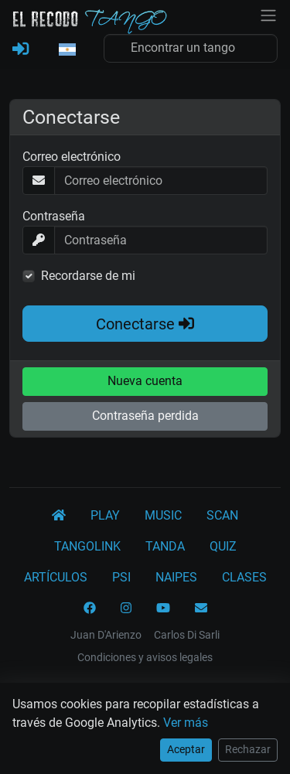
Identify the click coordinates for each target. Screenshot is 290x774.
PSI (121, 577)
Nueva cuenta (145, 380)
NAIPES (176, 577)
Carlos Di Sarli (187, 635)
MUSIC (163, 515)
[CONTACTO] (201, 608)
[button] (66, 50)
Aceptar (186, 749)
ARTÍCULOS (55, 577)
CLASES (244, 577)
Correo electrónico (71, 156)
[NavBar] (268, 14)
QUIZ (223, 546)
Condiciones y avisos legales (145, 657)
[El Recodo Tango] (58, 515)
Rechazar (248, 749)
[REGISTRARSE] (20, 49)
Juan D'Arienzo (106, 635)
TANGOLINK (87, 546)
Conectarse (145, 324)
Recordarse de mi (88, 275)
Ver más (185, 722)
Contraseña (53, 216)
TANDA (165, 546)
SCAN (222, 515)
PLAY (105, 515)
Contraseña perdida (145, 415)
